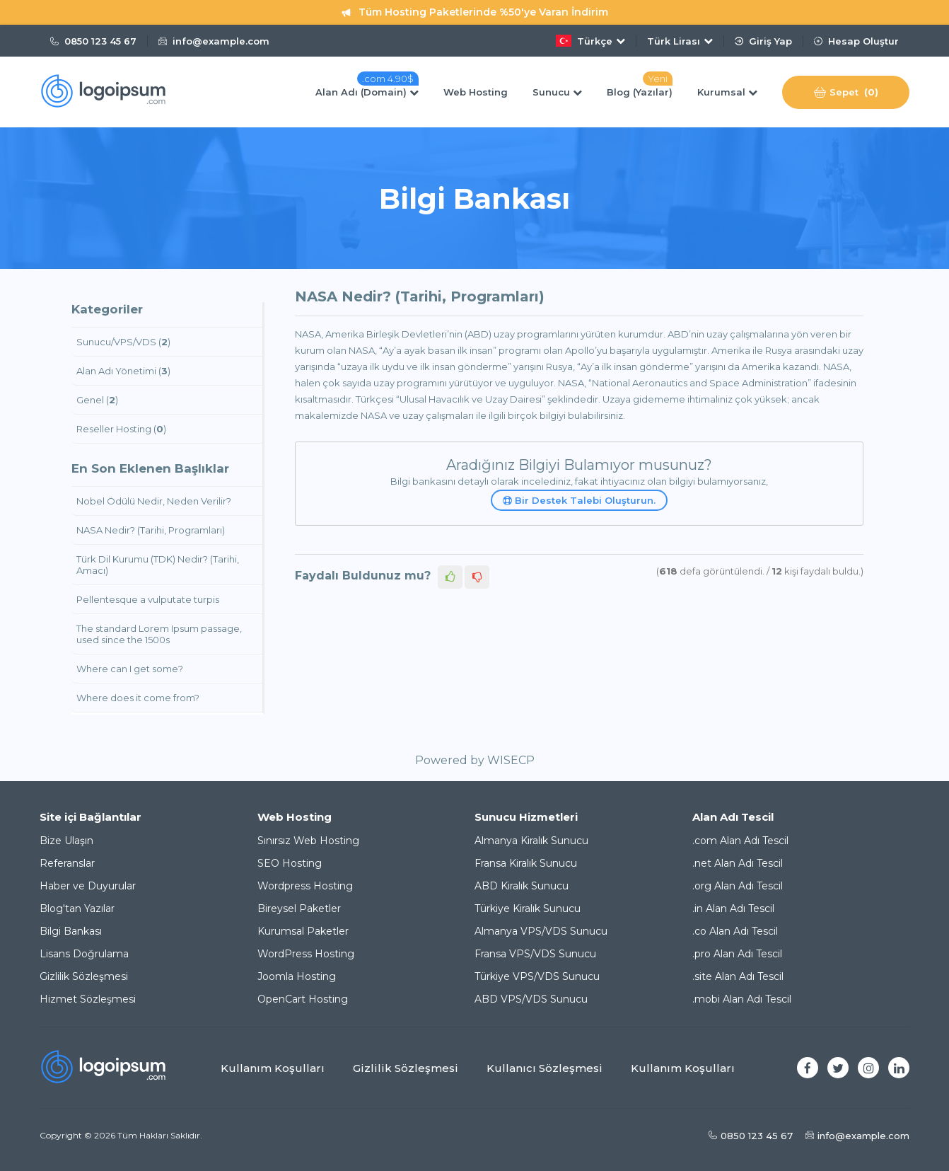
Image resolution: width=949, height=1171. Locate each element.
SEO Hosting (289, 863)
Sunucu (557, 92)
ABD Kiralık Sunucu (521, 886)
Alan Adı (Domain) (367, 92)
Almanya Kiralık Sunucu (531, 840)
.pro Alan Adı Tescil (737, 953)
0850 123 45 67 (93, 41)
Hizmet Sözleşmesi (88, 999)
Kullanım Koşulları (273, 1068)
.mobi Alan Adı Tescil (741, 999)
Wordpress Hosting (305, 886)
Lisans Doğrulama (84, 953)
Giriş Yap (763, 41)
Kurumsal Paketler (303, 931)
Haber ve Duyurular (88, 886)
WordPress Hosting (305, 953)
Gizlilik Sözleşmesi (84, 976)
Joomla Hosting (296, 976)
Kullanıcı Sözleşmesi (544, 1068)
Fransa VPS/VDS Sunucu (535, 953)
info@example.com (213, 41)
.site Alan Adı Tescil (738, 976)
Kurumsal (727, 92)
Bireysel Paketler (299, 908)
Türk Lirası (680, 41)
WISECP (511, 760)
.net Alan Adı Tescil (737, 863)
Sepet (846, 92)
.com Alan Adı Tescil (740, 840)
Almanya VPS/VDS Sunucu (540, 931)
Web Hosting (475, 92)
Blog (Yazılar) (640, 92)
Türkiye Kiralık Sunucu (527, 908)
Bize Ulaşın (66, 840)
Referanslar (67, 863)
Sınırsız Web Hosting (308, 840)
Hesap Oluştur (856, 41)
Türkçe (590, 41)
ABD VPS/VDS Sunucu (531, 999)
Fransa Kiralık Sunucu (525, 863)
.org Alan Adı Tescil (737, 886)
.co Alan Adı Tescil (735, 931)
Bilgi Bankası (71, 931)
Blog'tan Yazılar (77, 908)
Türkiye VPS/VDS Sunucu (537, 976)
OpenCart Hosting (302, 999)
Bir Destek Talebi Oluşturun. (579, 500)
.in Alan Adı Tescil (733, 908)
